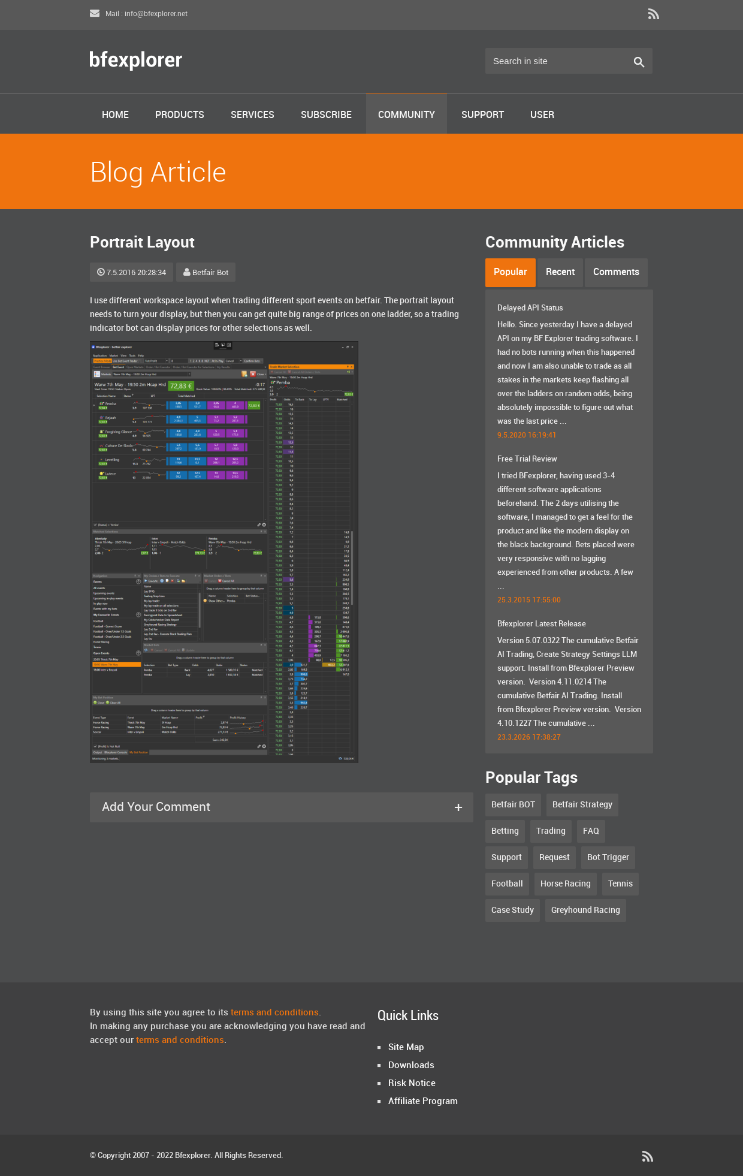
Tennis (620, 883)
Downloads (411, 1066)
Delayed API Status (530, 308)
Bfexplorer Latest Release (541, 624)
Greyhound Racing (585, 910)
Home (115, 115)
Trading (551, 831)
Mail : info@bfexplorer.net (139, 14)
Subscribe (326, 115)
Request (554, 857)
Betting (505, 831)
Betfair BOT (513, 804)
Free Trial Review (527, 459)
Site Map (406, 1048)
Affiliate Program (423, 1101)
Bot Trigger (608, 857)
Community (406, 115)
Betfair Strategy (582, 804)
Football (507, 883)
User (542, 115)
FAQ (591, 831)
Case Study (512, 910)
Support (482, 115)
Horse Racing (565, 883)
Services (252, 115)
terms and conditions (275, 1013)
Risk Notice (412, 1083)
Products (179, 115)
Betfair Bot (205, 273)
